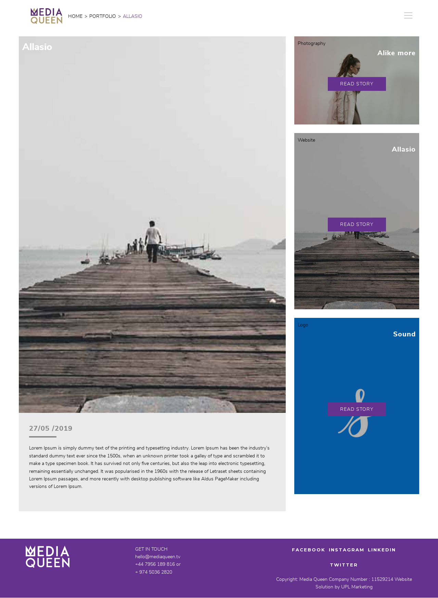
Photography (311, 43)
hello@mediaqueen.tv (157, 556)
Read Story (356, 83)
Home (75, 16)
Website (306, 140)
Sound (404, 334)
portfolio (102, 16)
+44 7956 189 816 (155, 564)
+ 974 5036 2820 (153, 572)
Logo (303, 325)
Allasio (404, 149)
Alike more (396, 53)
